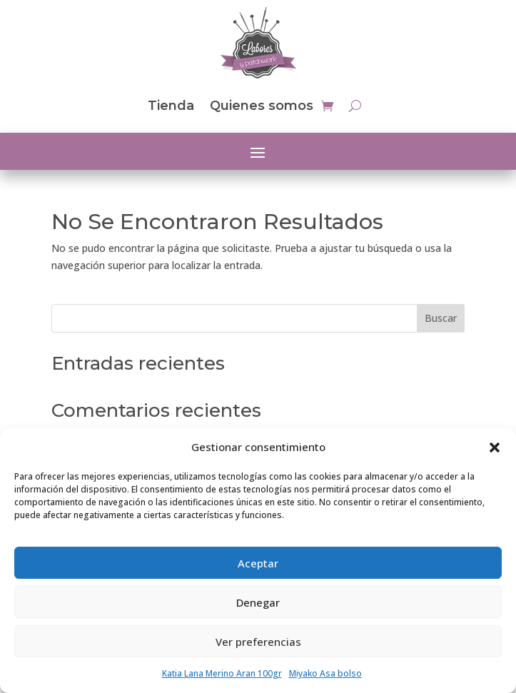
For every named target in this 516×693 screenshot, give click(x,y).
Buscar (441, 318)
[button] (494, 447)
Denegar (258, 602)
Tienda (171, 105)
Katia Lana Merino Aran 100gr (222, 673)
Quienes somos (261, 105)
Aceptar (258, 563)
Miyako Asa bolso (325, 673)
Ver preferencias (258, 641)
